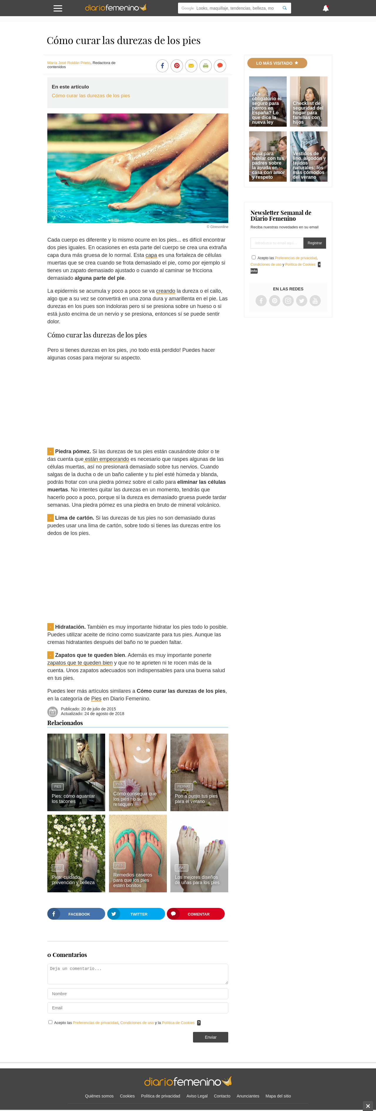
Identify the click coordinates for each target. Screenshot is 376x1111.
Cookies (127, 1096)
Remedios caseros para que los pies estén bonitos (132, 880)
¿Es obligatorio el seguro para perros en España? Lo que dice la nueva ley (266, 108)
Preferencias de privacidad (95, 1022)
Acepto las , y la (125, 1022)
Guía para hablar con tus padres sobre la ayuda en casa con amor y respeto (268, 165)
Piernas (183, 786)
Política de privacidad (160, 1096)
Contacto (222, 1096)
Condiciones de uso (137, 1022)
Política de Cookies (178, 1022)
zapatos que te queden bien (80, 663)
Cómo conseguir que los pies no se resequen (135, 799)
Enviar (210, 1037)
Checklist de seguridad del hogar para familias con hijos (308, 113)
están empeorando (106, 459)
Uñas (181, 867)
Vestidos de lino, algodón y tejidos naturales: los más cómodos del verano (309, 165)
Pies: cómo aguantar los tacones (73, 799)
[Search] (284, 8)
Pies (96, 699)
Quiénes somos (99, 1096)
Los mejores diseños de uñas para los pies (197, 880)
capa (151, 255)
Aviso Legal (197, 1096)
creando (165, 291)
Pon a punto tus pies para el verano (196, 799)
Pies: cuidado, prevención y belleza (73, 880)
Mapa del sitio (278, 1096)
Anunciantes (248, 1096)
